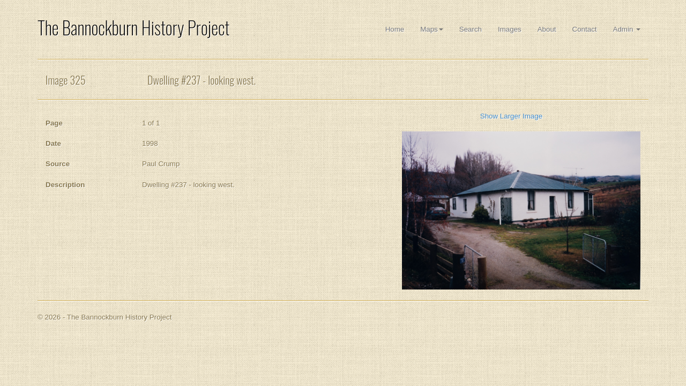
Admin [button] (626, 29)
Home (395, 29)
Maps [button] (431, 29)
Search (470, 29)
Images (509, 29)
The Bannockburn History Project (133, 27)
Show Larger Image (511, 116)
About (547, 29)
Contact (584, 29)
